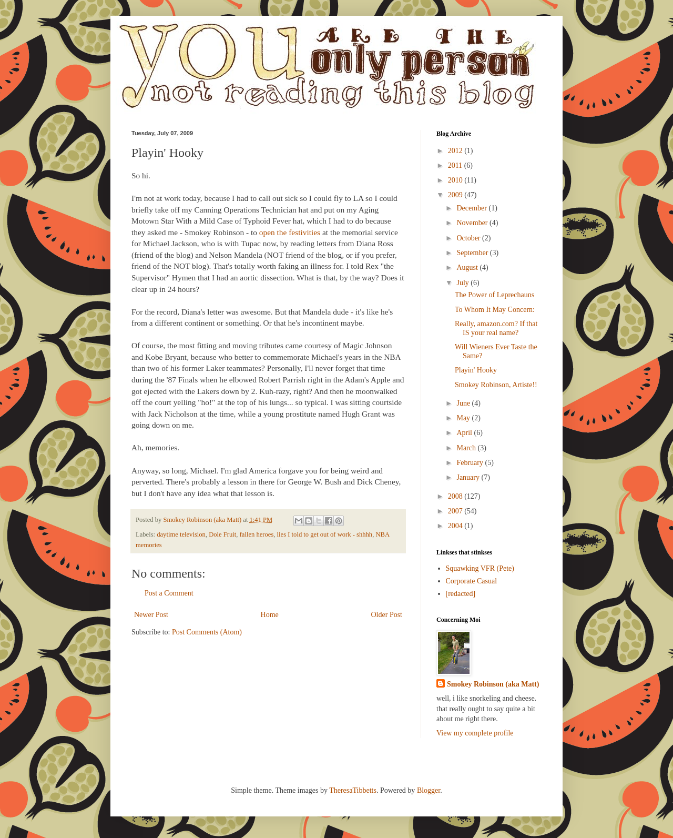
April (465, 433)
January (468, 477)
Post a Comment (169, 593)
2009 (456, 195)
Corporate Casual (471, 581)
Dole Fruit (222, 534)
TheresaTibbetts (352, 790)
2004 (456, 526)
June (464, 403)
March (466, 448)
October (469, 238)
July (463, 283)
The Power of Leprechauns (494, 295)
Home (270, 615)
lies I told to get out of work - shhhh (325, 534)
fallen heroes (257, 534)
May (464, 418)
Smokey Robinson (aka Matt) (493, 684)
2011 (456, 165)
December (472, 208)
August (468, 267)
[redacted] (461, 594)
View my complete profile (475, 733)
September (473, 253)
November (473, 223)
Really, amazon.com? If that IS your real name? (496, 328)
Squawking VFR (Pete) (480, 568)
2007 (456, 511)
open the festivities (289, 232)
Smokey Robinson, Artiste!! (496, 385)
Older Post (387, 615)
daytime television (181, 534)
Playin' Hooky (476, 370)
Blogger (428, 790)
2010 (456, 180)
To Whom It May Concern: (495, 310)
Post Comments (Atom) (207, 632)
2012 (456, 151)
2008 (456, 496)
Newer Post (151, 615)
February (470, 463)
